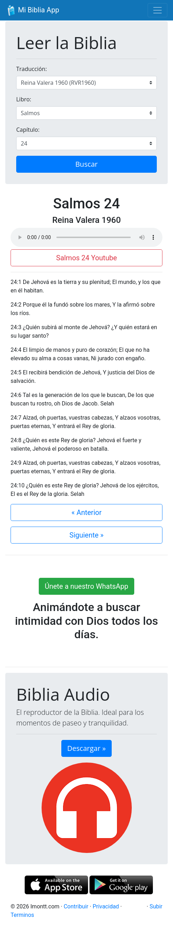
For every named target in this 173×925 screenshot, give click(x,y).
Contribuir (76, 906)
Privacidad (106, 906)
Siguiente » (86, 535)
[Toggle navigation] (157, 10)
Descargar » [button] (86, 748)
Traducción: (31, 69)
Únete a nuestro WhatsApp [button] (86, 586)
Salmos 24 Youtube (86, 258)
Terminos (22, 915)
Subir (155, 906)
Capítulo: (27, 130)
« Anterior (86, 512)
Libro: (23, 99)
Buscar (86, 164)
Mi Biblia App (32, 10)
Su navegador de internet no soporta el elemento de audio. (86, 237)
